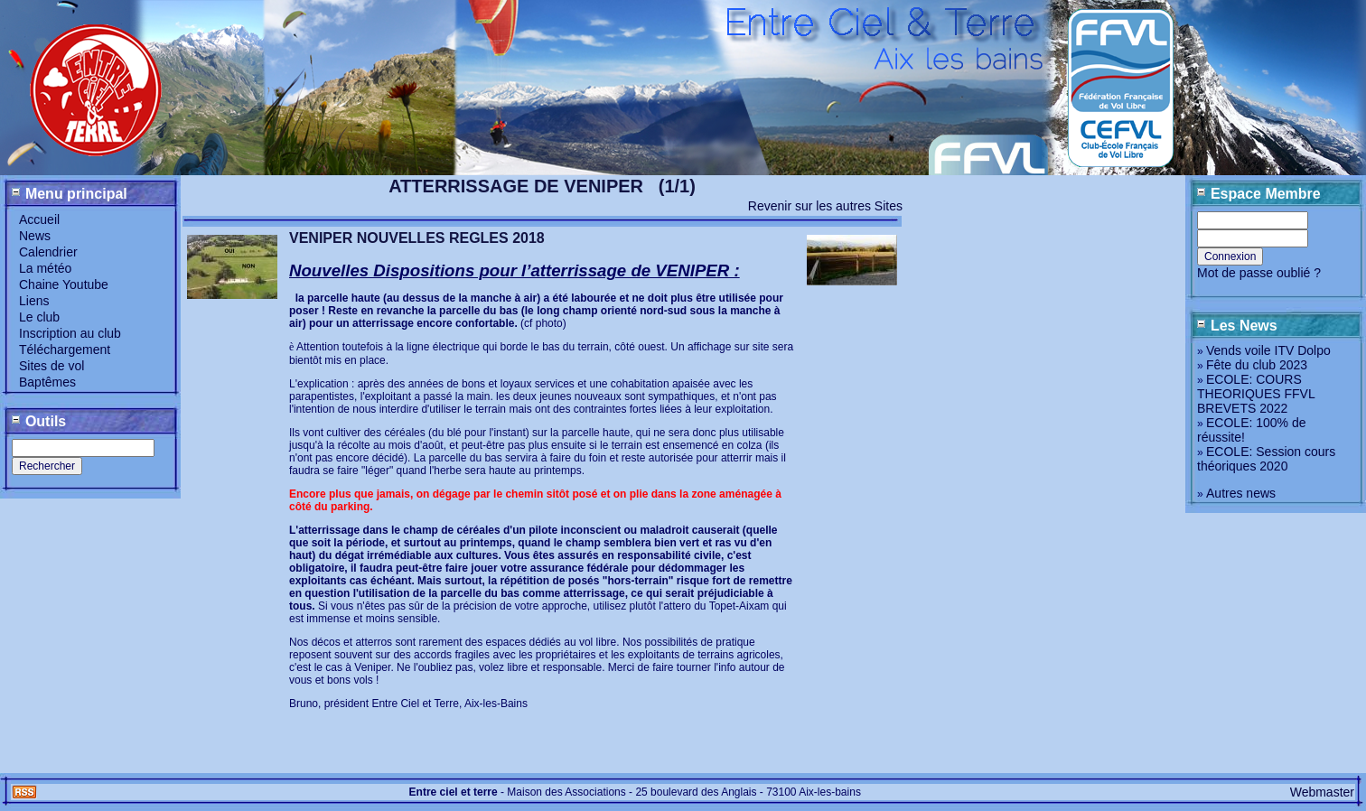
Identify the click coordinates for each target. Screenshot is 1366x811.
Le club (39, 317)
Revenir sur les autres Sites (825, 206)
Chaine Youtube (63, 284)
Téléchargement (64, 349)
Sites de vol (51, 366)
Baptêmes (47, 382)
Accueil (39, 219)
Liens (34, 301)
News (35, 235)
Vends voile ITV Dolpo (1268, 350)
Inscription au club (70, 333)
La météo (45, 268)
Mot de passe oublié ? (1259, 273)
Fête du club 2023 (1256, 365)
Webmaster (1322, 792)
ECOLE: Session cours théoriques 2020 (1266, 458)
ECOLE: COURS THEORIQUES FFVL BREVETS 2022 (1256, 393)
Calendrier (48, 252)
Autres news (1241, 493)
